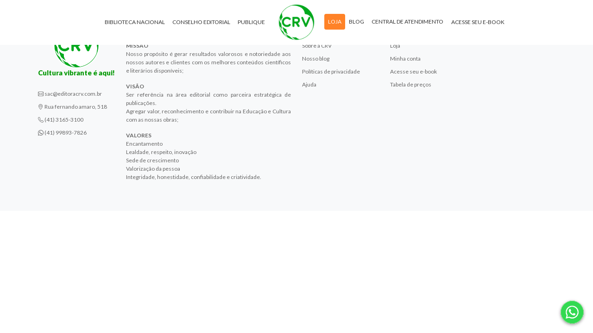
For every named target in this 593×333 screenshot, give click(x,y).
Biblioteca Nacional (135, 22)
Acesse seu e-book (478, 22)
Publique (251, 22)
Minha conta (405, 58)
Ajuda (309, 84)
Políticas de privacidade (331, 71)
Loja (334, 22)
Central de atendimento (407, 22)
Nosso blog (315, 58)
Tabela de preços (410, 84)
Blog (356, 22)
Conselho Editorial (201, 22)
